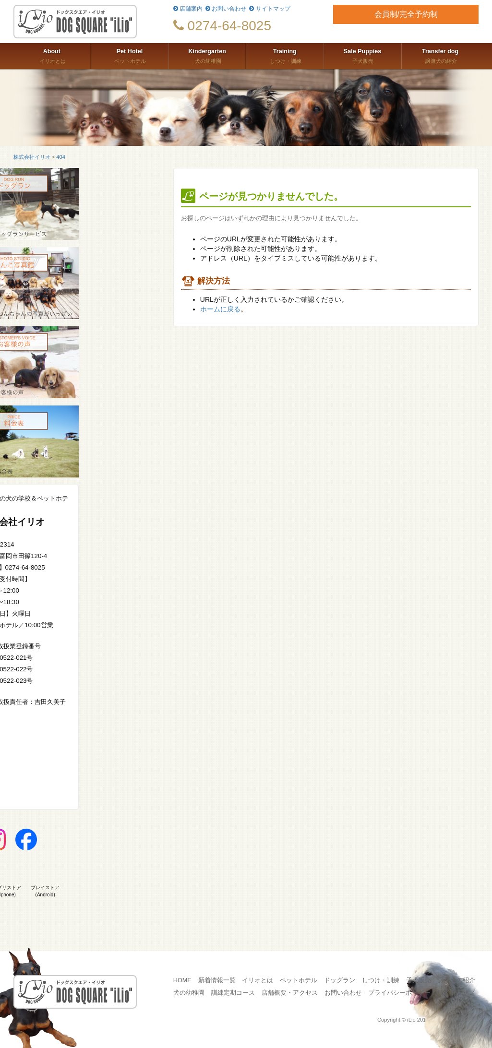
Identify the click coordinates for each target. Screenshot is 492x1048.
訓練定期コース (233, 992)
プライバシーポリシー (399, 992)
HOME (182, 980)
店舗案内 (188, 8)
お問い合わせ (225, 8)
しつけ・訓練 (285, 55)
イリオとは (52, 55)
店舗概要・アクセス (290, 992)
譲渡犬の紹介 (440, 55)
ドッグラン (339, 980)
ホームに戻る (220, 309)
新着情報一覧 (217, 980)
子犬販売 (362, 55)
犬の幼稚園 (207, 55)
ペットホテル (130, 55)
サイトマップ (269, 8)
